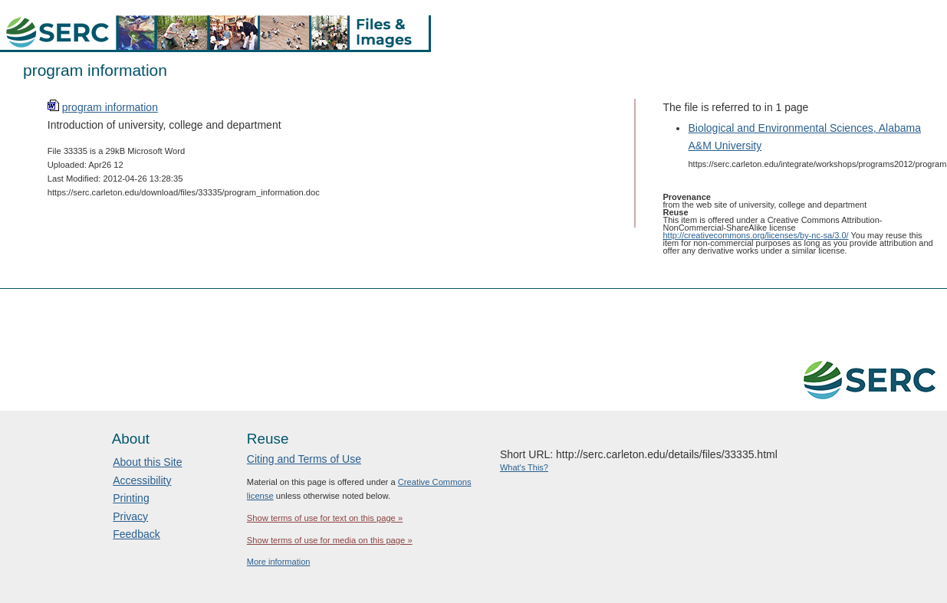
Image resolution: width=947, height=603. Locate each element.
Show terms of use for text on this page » (325, 518)
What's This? (524, 467)
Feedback (136, 534)
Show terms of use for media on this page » (330, 540)
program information (110, 107)
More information (279, 561)
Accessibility (142, 480)
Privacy (130, 516)
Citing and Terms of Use (304, 459)
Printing (131, 498)
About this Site (147, 462)
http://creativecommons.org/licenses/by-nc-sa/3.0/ (756, 235)
